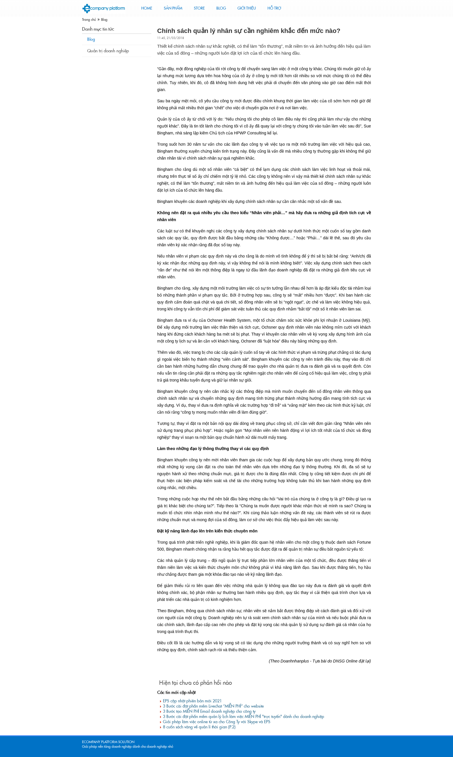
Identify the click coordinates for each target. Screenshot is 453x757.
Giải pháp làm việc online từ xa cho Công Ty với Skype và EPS (216, 721)
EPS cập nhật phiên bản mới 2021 (192, 701)
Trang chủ (89, 19)
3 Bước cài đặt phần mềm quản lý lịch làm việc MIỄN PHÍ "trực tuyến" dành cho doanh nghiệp (243, 716)
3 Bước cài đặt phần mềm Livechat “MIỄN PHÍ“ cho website (213, 706)
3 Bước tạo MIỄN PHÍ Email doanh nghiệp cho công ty (209, 711)
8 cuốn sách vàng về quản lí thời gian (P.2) (199, 727)
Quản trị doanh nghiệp (108, 51)
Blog (104, 19)
